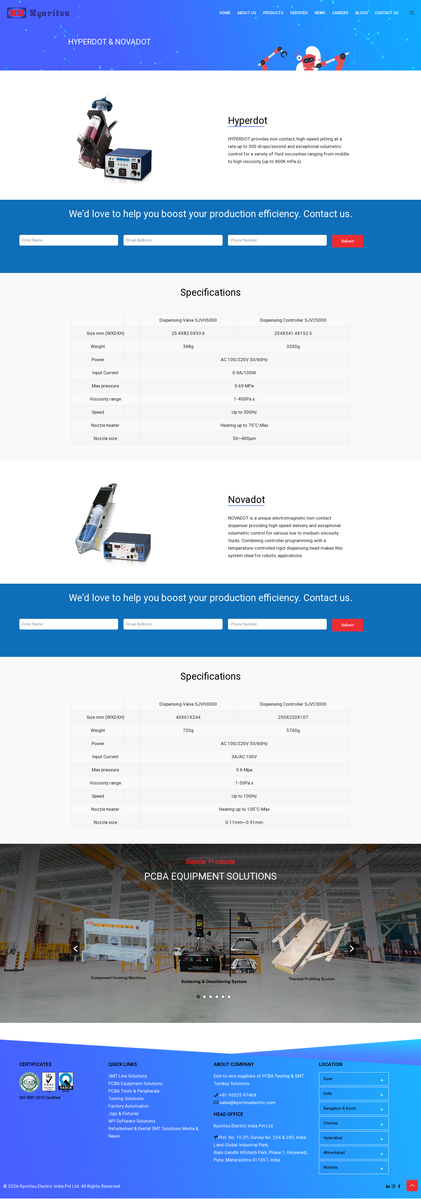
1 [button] (198, 997)
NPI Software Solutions (131, 1121)
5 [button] (223, 997)
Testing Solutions (126, 1099)
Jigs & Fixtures (123, 1114)
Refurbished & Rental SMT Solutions (144, 1129)
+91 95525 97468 (237, 1095)
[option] (214, 945)
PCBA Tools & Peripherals (134, 1091)
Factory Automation (128, 1106)
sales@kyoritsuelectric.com (246, 1103)
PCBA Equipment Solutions (135, 1084)
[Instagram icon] (393, 1187)
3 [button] (210, 997)
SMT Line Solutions (127, 1076)
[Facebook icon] (399, 1187)
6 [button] (229, 997)
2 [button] (204, 997)
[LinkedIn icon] (388, 1187)
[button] (75, 949)
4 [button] (217, 997)
